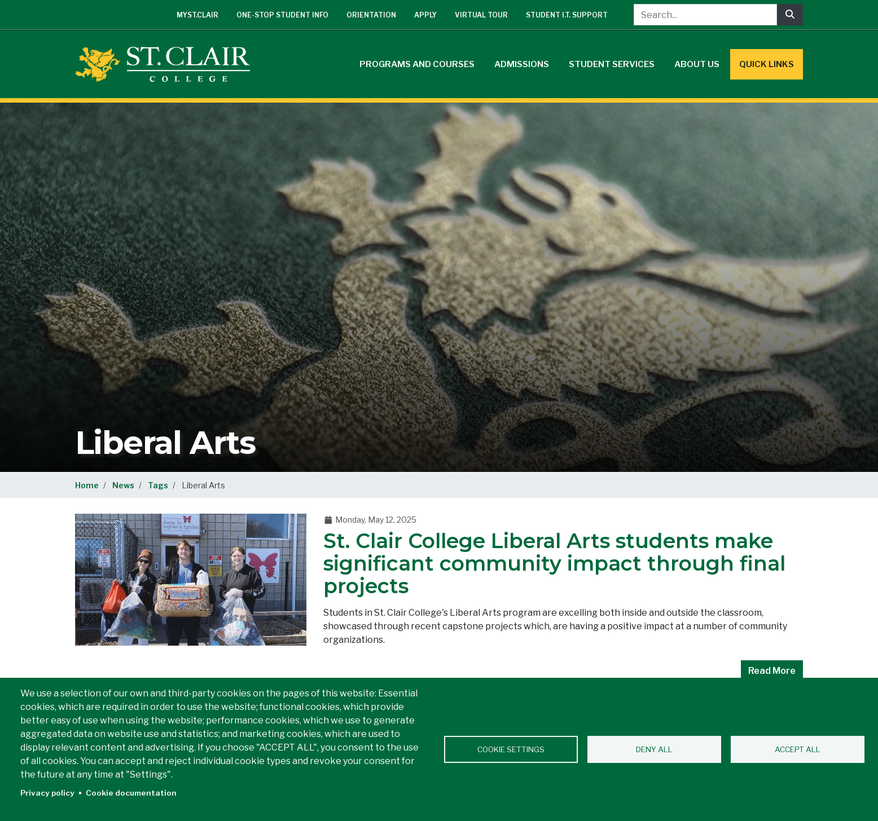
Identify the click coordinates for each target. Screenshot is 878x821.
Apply (425, 15)
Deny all (654, 749)
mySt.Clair (197, 15)
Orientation (371, 15)
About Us (696, 64)
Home (87, 485)
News (123, 485)
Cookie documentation (131, 792)
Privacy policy (47, 792)
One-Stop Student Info (282, 15)
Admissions (521, 64)
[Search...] (705, 14)
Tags (158, 485)
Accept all (797, 749)
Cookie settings (511, 749)
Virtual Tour (481, 15)
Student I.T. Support (567, 15)
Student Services (612, 64)
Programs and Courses (417, 64)
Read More (772, 670)
